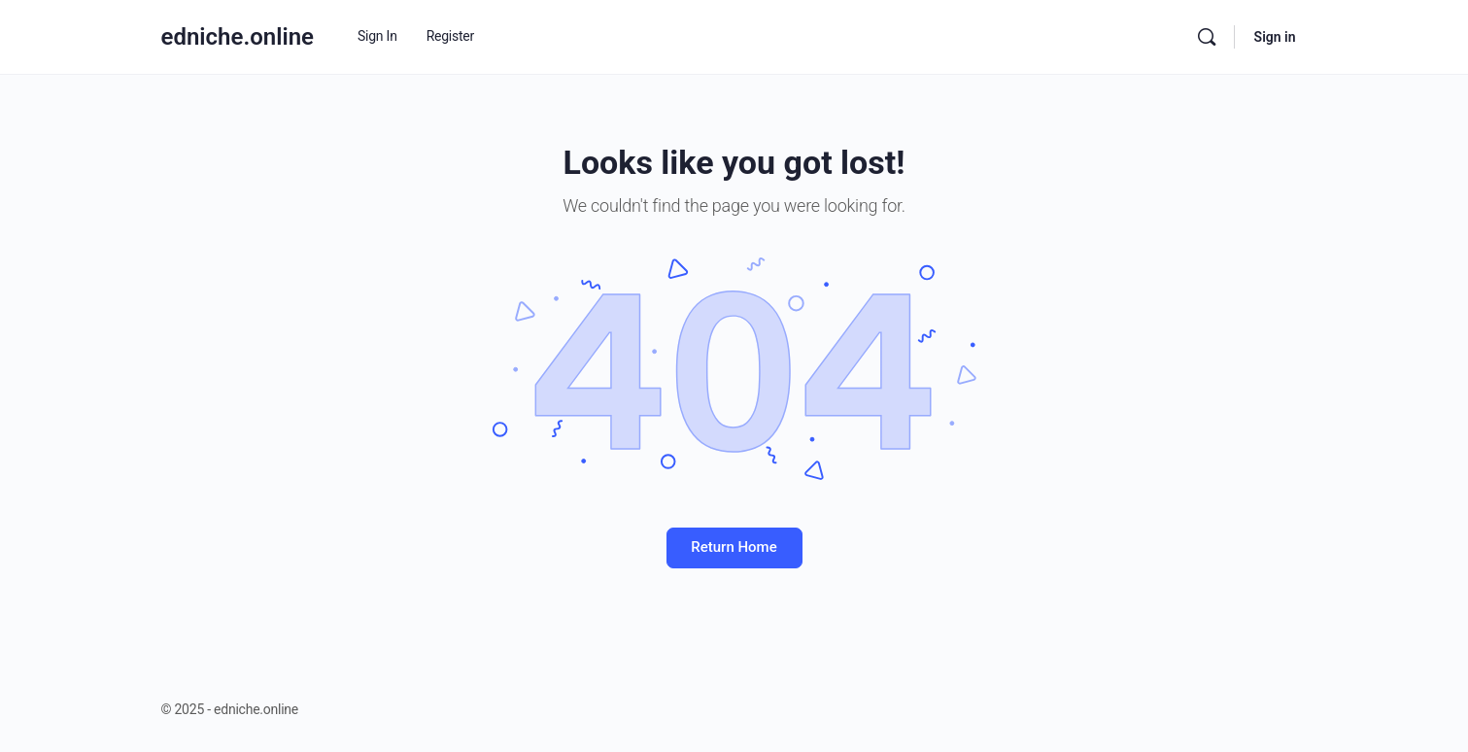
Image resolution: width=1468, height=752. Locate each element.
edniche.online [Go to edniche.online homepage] (238, 37)
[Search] (1206, 37)
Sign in (1275, 37)
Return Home (733, 547)
